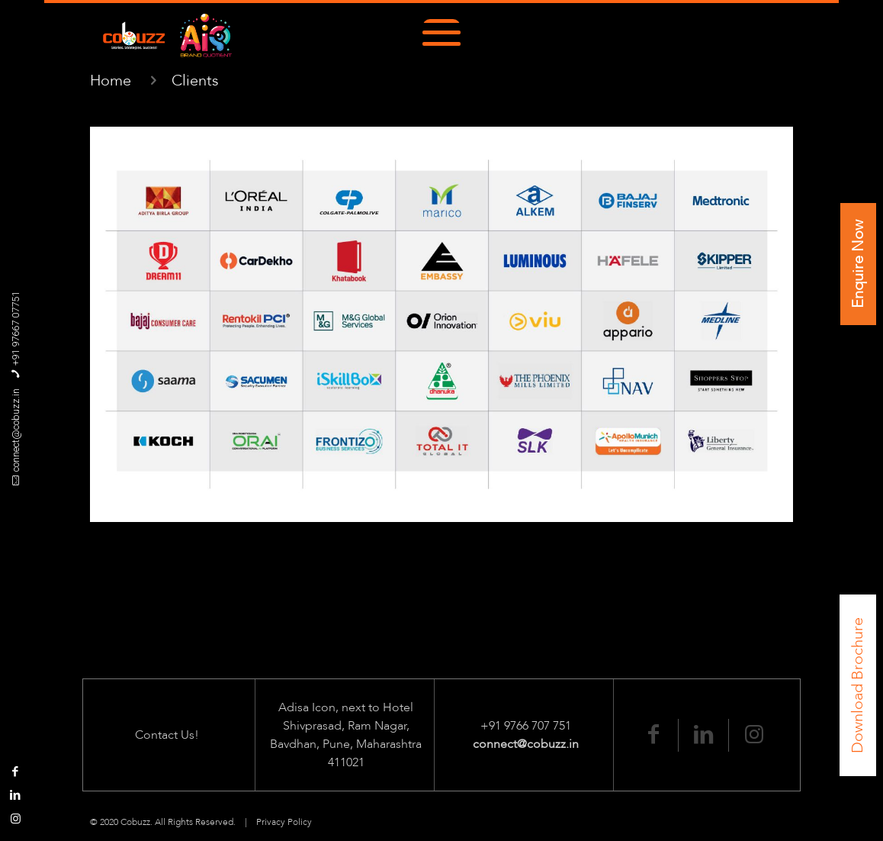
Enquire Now (858, 264)
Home (110, 80)
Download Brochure (857, 685)
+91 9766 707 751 (525, 725)
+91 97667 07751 (15, 329)
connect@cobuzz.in (15, 430)
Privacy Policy (284, 822)
